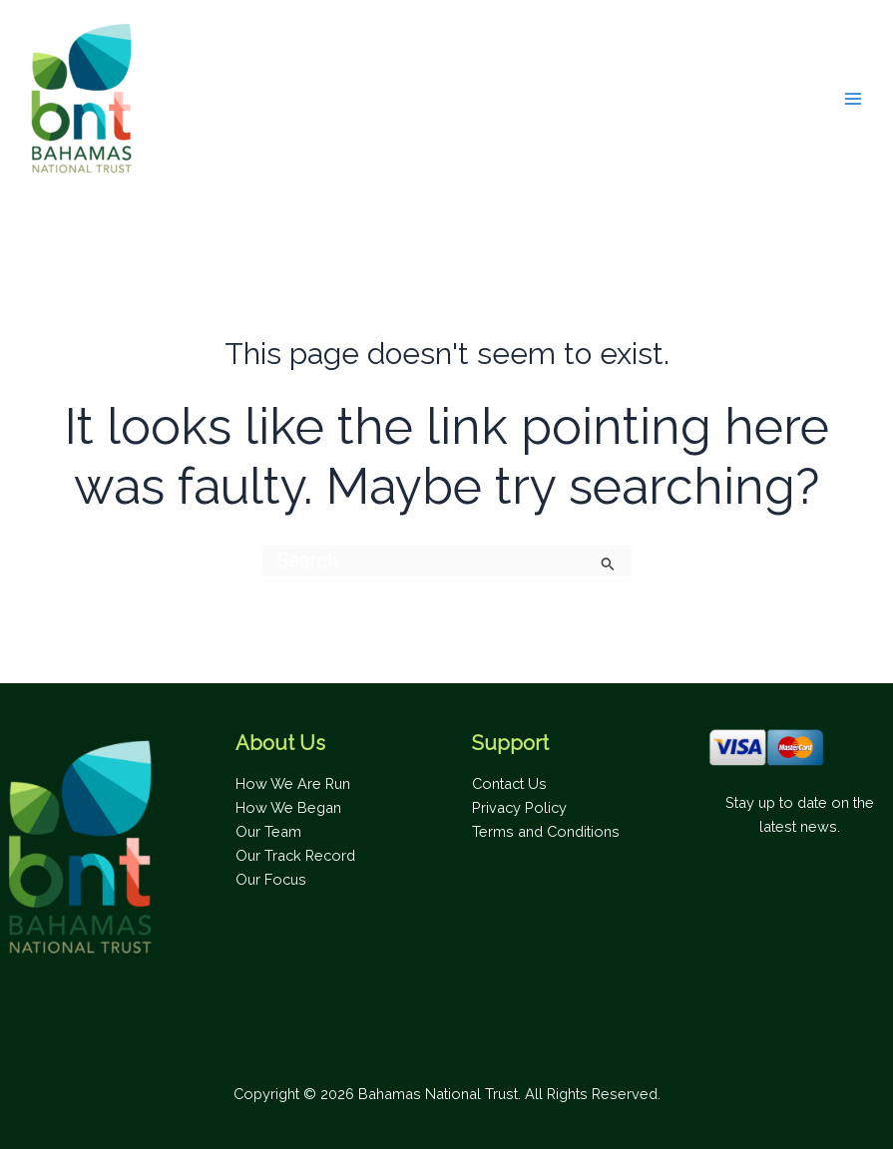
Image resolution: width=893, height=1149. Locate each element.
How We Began (288, 807)
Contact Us (509, 783)
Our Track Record (295, 855)
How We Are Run (292, 783)
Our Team (268, 831)
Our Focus (270, 879)
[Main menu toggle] (853, 99)
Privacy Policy (519, 807)
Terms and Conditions (546, 831)
